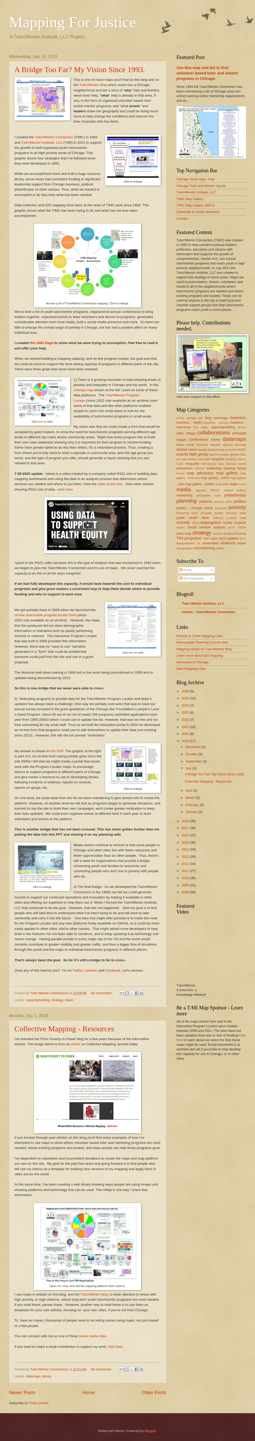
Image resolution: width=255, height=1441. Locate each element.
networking (184, 495)
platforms (205, 501)
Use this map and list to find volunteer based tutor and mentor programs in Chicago (207, 73)
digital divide (185, 444)
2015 (186, 842)
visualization (184, 548)
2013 (186, 857)
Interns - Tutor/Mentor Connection (208, 612)
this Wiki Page (41, 343)
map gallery (227, 473)
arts (201, 418)
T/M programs (188, 538)
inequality (192, 464)
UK (198, 543)
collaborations (213, 432)
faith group (198, 454)
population (221, 508)
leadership (214, 468)
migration (201, 490)
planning (186, 501)
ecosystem (232, 449)
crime (215, 439)
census (241, 427)
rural (243, 517)
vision (69, 1000)
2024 (186, 705)
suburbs (217, 533)
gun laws (181, 459)
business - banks (189, 422)
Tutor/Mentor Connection (54, 137)
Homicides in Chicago (192, 662)
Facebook (112, 970)
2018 (186, 821)
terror (243, 538)
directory (202, 444)
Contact (182, 218)
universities (210, 543)
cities (180, 433)
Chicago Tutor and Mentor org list (200, 186)
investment (184, 468)
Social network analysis (206, 527)
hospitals (217, 459)
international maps (212, 463)
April (189, 790)
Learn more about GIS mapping (199, 655)
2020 (186, 734)
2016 (186, 835)
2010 (186, 878)
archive (191, 417)
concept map (84, 390)
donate (202, 449)
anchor (180, 418)
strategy (57, 1000)
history (192, 459)
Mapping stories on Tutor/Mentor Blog (204, 649)
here (41, 421)
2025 (186, 698)
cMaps (191, 433)
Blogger (150, 1431)
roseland (231, 518)
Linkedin (90, 970)
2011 (186, 871)
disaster (215, 444)
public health (187, 518)
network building (235, 490)
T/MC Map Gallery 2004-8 (195, 205)
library (47, 1376)
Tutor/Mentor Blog (93, 85)
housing (231, 459)
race (205, 517)
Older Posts (154, 1392)
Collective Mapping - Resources (64, 1028)
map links (222, 484)
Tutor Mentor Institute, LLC (203, 603)
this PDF (56, 751)
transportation (185, 543)
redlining (218, 518)
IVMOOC (199, 468)
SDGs (195, 522)
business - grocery (216, 422)
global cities (238, 454)
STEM (242, 527)
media (183, 489)
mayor (242, 484)
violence (228, 543)
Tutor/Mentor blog (94, 1294)
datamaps (33, 1376)
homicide (204, 459)
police (228, 501)
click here (112, 1126)
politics (240, 501)
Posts (185, 570)
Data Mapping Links (191, 669)
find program (222, 454)
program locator (212, 512)
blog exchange (216, 418)
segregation (210, 522)
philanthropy (235, 495)
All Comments (191, 578)
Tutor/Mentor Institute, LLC (41, 142)
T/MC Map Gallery (189, 199)
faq (211, 454)
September (194, 761)
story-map (183, 533)
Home (88, 1392)
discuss (228, 444)
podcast (219, 501)
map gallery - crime (215, 478)
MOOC (215, 490)
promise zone (236, 512)
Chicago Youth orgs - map (195, 179)
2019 (186, 741)
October (191, 754)
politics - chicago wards (194, 508)
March (190, 798)
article (76, 1044)
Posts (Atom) (38, 1403)
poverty (237, 507)
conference (198, 439)
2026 (186, 691)
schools (183, 522)
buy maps (201, 427)
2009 (186, 885)
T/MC (206, 538)
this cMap (62, 1286)
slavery (180, 527)
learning (229, 468)
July (188, 768)
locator (180, 473)
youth (220, 548)
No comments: (102, 993)
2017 (186, 828)
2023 (186, 712)
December (193, 747)
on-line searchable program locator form (45, 615)
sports (231, 527)
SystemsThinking (234, 533)
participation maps (208, 495)
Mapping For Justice (72, 22)
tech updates (229, 538)
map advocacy (200, 473)
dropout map (216, 449)
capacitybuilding (38, 1000)
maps (233, 484)
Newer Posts (22, 1392)
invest (242, 463)
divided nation (186, 449)
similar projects (234, 523)
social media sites (92, 1336)
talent (214, 538)
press (195, 513)
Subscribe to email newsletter (198, 212)
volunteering (204, 548)
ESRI (242, 449)
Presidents (182, 513)
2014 (186, 849)
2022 (186, 720)
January (191, 812)
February (192, 805)
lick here (66, 489)
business (238, 417)
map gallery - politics (200, 484)
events (182, 454)
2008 (186, 892)
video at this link (110, 484)
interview (231, 463)
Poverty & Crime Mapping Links (199, 636)
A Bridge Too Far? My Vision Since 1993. (79, 69)
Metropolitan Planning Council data (202, 642)
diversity (240, 444)
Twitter (77, 970)
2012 (186, 864)
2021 (186, 727)
